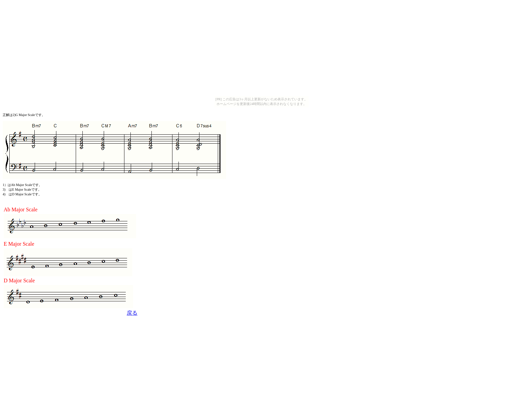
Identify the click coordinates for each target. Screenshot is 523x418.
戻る (132, 313)
